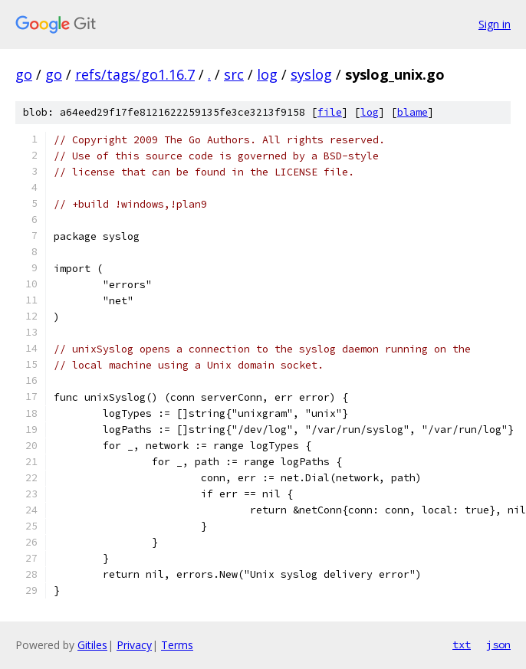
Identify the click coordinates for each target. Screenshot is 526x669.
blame (412, 112)
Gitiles (92, 645)
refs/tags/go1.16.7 (135, 74)
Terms (177, 645)
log (267, 74)
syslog (311, 74)
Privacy (134, 645)
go (23, 74)
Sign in (494, 24)
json (498, 644)
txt (461, 644)
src (234, 74)
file (329, 112)
